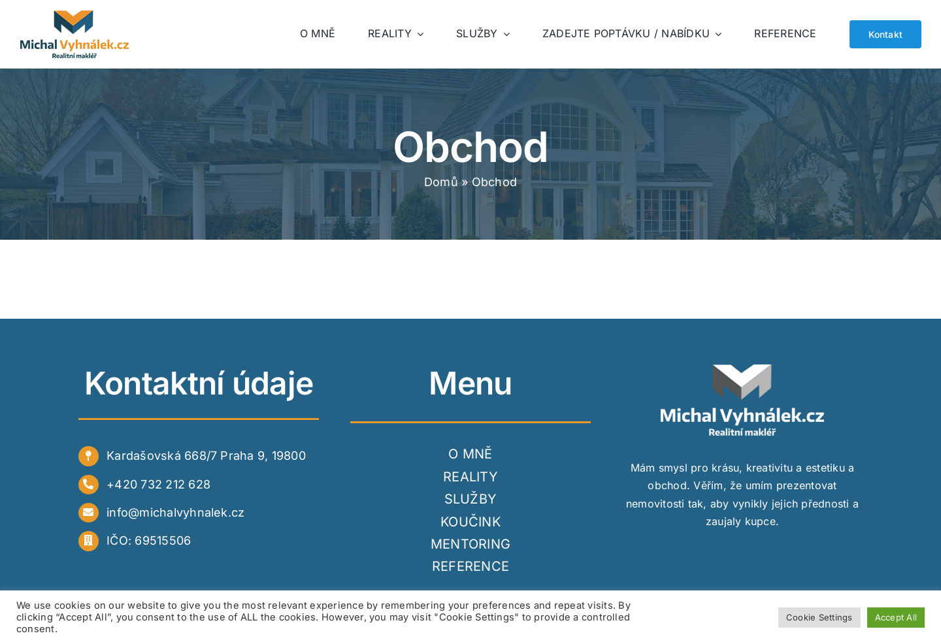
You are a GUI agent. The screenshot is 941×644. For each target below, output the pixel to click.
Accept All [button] (896, 617)
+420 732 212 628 (158, 484)
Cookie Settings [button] (819, 617)
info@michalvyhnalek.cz (175, 512)
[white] (742, 369)
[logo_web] (75, 15)
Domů (441, 182)
